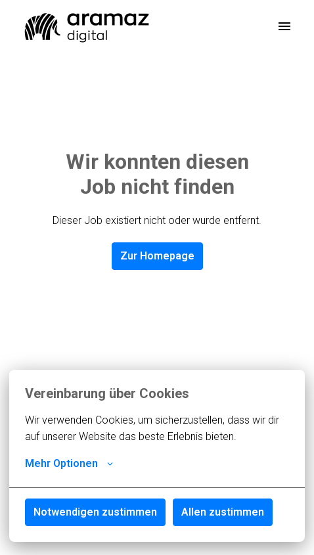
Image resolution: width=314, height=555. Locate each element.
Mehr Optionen (69, 464)
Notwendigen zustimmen (95, 512)
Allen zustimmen (222, 512)
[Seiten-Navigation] (284, 26)
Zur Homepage (157, 256)
